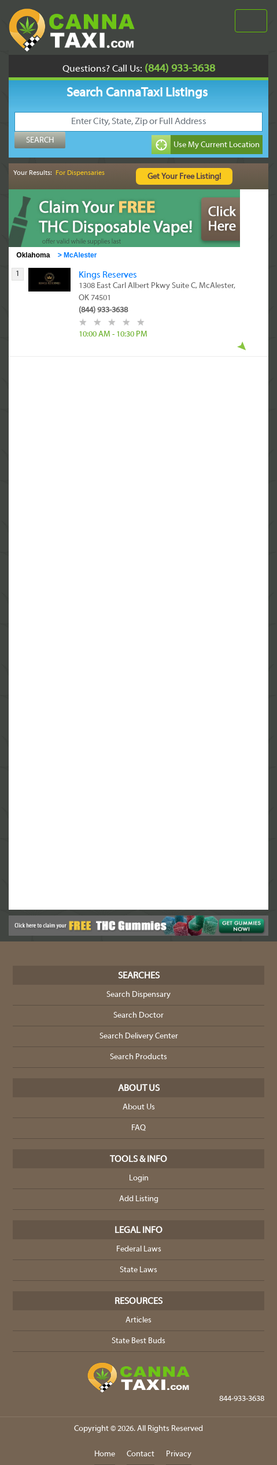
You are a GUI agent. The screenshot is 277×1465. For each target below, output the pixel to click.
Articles (138, 1320)
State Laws (138, 1270)
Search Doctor (138, 1015)
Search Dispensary (138, 995)
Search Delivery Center (138, 1036)
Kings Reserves (108, 275)
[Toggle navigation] (251, 20)
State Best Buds (138, 1341)
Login (139, 1178)
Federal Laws (138, 1249)
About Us (139, 1107)
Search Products (138, 1057)
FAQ (138, 1128)
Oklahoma (33, 255)
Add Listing (138, 1199)
